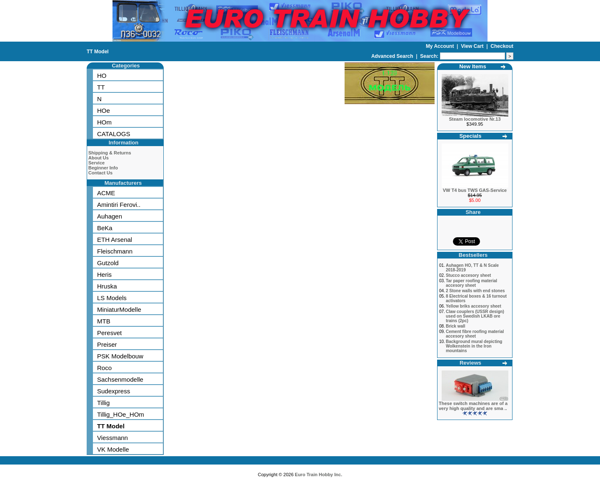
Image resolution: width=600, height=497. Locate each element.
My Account (440, 46)
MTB (103, 321)
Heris (104, 274)
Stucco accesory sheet (468, 275)
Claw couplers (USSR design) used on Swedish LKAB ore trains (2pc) (475, 316)
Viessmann (112, 437)
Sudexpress (113, 391)
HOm (104, 122)
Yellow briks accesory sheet (473, 306)
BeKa (104, 227)
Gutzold (108, 262)
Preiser (107, 344)
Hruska (107, 286)
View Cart (473, 46)
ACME (106, 192)
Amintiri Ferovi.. (118, 204)
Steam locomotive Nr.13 (474, 119)
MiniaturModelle (119, 309)
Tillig (103, 402)
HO (102, 75)
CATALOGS (113, 133)
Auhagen (109, 216)
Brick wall (455, 326)
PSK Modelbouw (120, 356)
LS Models (112, 297)
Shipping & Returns (109, 152)
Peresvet (109, 332)
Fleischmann (114, 251)
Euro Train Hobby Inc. (318, 474)
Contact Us (100, 172)
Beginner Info (103, 167)
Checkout (501, 46)
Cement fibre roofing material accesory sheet (475, 333)
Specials (471, 136)
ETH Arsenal (114, 239)
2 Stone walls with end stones (475, 290)
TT (101, 87)
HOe (103, 110)
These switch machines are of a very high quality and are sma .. (473, 406)
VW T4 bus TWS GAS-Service (475, 190)
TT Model (98, 52)
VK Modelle (113, 449)
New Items (472, 66)
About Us (98, 157)
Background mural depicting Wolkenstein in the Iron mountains (474, 346)
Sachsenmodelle (120, 379)
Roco (104, 367)
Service (96, 162)
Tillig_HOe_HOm (120, 414)
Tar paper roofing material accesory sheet (471, 283)
